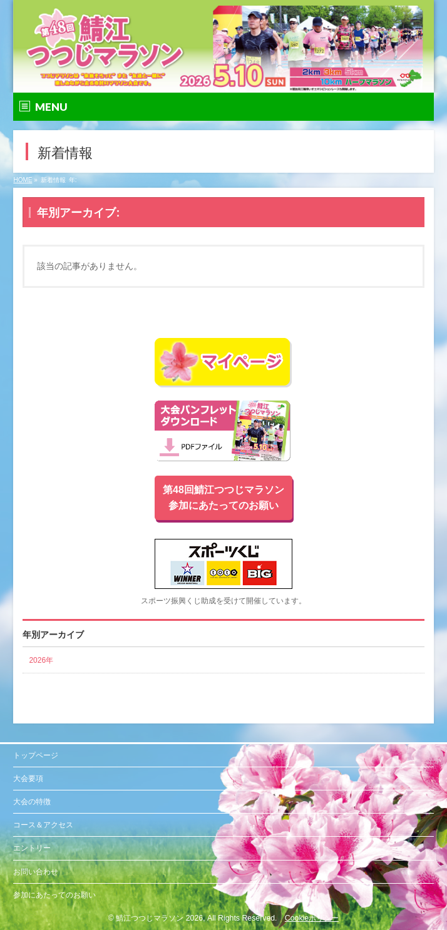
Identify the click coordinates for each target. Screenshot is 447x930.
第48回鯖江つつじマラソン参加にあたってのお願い (223, 497)
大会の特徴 (32, 801)
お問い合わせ (35, 871)
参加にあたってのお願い (54, 895)
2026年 (41, 660)
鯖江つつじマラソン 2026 (159, 918)
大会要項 (28, 778)
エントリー (32, 848)
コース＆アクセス (43, 824)
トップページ (35, 755)
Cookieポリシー (312, 918)
